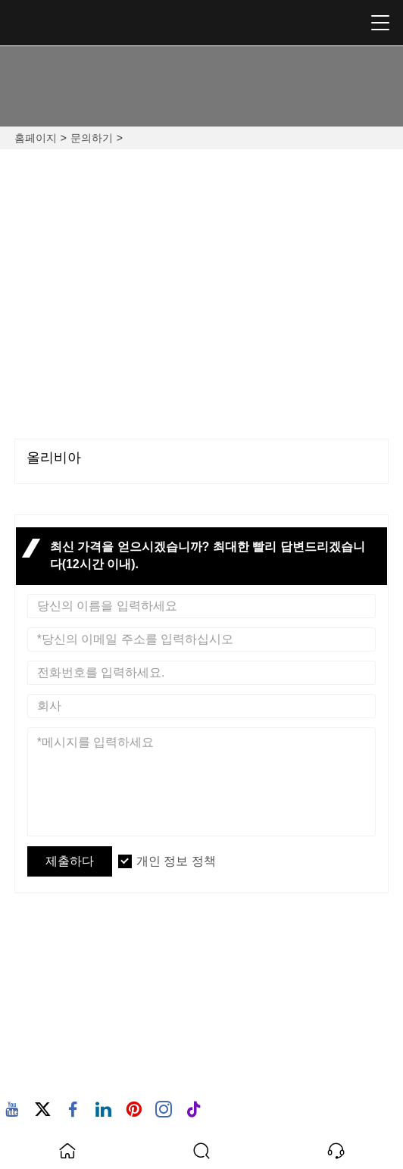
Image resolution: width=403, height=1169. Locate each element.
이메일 (59, 1010)
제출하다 (69, 861)
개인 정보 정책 (176, 861)
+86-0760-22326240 (294, 392)
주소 (51, 944)
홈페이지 (35, 138)
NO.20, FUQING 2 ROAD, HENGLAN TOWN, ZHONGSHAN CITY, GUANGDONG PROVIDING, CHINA (110, 285)
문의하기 (91, 138)
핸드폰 (59, 1058)
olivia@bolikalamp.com (295, 258)
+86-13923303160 (112, 392)
